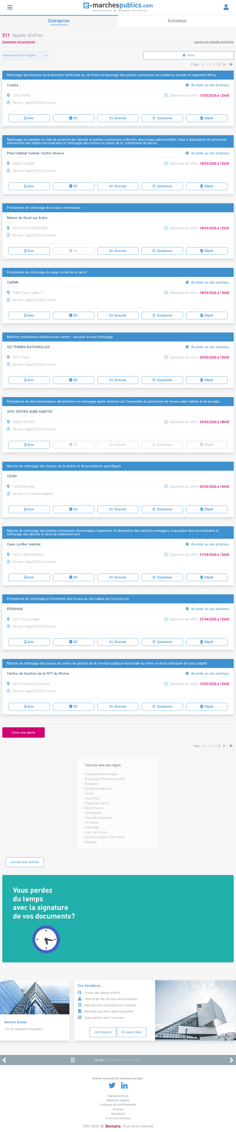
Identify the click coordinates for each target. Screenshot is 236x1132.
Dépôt (207, 118)
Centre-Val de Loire (98, 789)
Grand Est (92, 798)
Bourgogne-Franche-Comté (105, 779)
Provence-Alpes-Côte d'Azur (105, 837)
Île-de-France (94, 808)
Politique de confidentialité (118, 1104)
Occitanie (91, 822)
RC (73, 118)
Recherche (118, 1113)
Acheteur (177, 21)
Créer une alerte (23, 732)
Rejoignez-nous (118, 1096)
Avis (29, 118)
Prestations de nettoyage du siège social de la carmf (47, 272)
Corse (89, 793)
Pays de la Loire (96, 832)
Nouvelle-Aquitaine (98, 818)
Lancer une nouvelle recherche (214, 42)
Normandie (93, 813)
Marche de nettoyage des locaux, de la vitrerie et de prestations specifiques (64, 466)
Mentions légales (118, 1100)
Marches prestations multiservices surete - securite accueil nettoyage (60, 337)
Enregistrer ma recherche (18, 42)
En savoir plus (132, 1032)
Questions (162, 118)
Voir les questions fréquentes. (24, 1029)
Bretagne (91, 784)
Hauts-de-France (97, 803)
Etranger (91, 842)
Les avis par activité (25, 862)
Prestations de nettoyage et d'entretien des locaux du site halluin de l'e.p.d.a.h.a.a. (68, 599)
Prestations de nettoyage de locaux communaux (43, 208)
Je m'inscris (102, 1032)
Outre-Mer (92, 827)
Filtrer (189, 55)
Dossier (118, 118)
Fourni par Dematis (118, 1118)
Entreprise (59, 21)
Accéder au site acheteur (207, 85)
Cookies (118, 1109)
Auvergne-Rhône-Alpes (101, 774)
